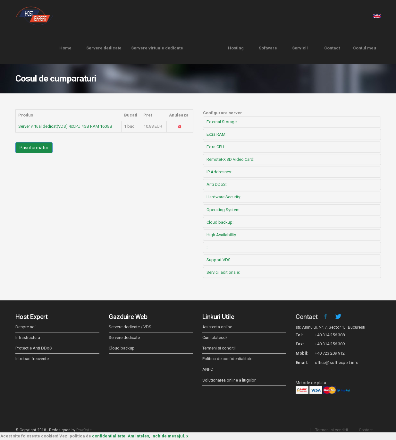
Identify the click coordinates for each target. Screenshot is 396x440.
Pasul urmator (34, 147)
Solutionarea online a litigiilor (229, 380)
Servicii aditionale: (223, 272)
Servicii (300, 48)
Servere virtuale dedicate (157, 48)
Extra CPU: (215, 146)
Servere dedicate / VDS (130, 326)
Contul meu (364, 48)
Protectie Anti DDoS (33, 348)
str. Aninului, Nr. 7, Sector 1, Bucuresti (330, 327)
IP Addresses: (219, 171)
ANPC (207, 369)
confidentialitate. (109, 436)
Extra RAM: (216, 134)
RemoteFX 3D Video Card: (230, 159)
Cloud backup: (219, 222)
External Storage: (222, 121)
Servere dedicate (104, 48)
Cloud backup (122, 348)
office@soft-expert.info (336, 362)
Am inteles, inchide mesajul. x (158, 436)
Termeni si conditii (219, 348)
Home (65, 48)
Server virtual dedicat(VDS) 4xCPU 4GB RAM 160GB (65, 126)
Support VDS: (219, 259)
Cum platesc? (215, 337)
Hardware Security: (223, 196)
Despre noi (25, 326)
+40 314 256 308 (330, 334)
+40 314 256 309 (330, 343)
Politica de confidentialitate (227, 358)
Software (268, 48)
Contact (332, 48)
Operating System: (223, 209)
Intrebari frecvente (32, 358)
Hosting (236, 48)
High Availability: (221, 234)
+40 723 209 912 (330, 353)
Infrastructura (27, 337)
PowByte (84, 430)
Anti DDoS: (216, 184)
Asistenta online (217, 326)
